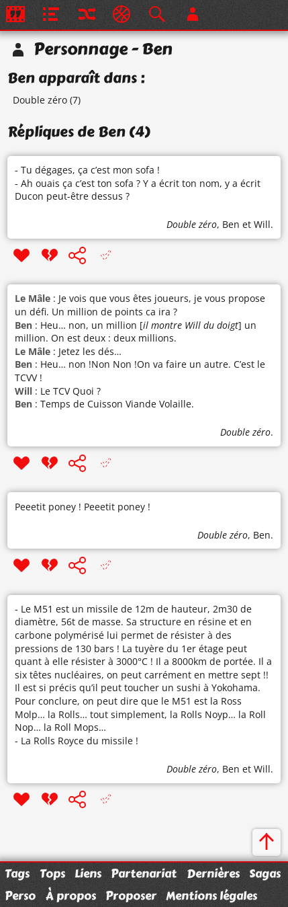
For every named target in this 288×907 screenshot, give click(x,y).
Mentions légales (211, 895)
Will (262, 224)
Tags (17, 873)
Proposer (130, 895)
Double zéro (40, 99)
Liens (88, 873)
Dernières (213, 873)
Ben (231, 224)
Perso (20, 895)
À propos (71, 895)
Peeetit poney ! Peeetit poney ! (82, 506)
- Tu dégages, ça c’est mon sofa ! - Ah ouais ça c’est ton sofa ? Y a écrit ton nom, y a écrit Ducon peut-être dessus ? (137, 182)
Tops (52, 873)
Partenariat (144, 873)
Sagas (265, 873)
